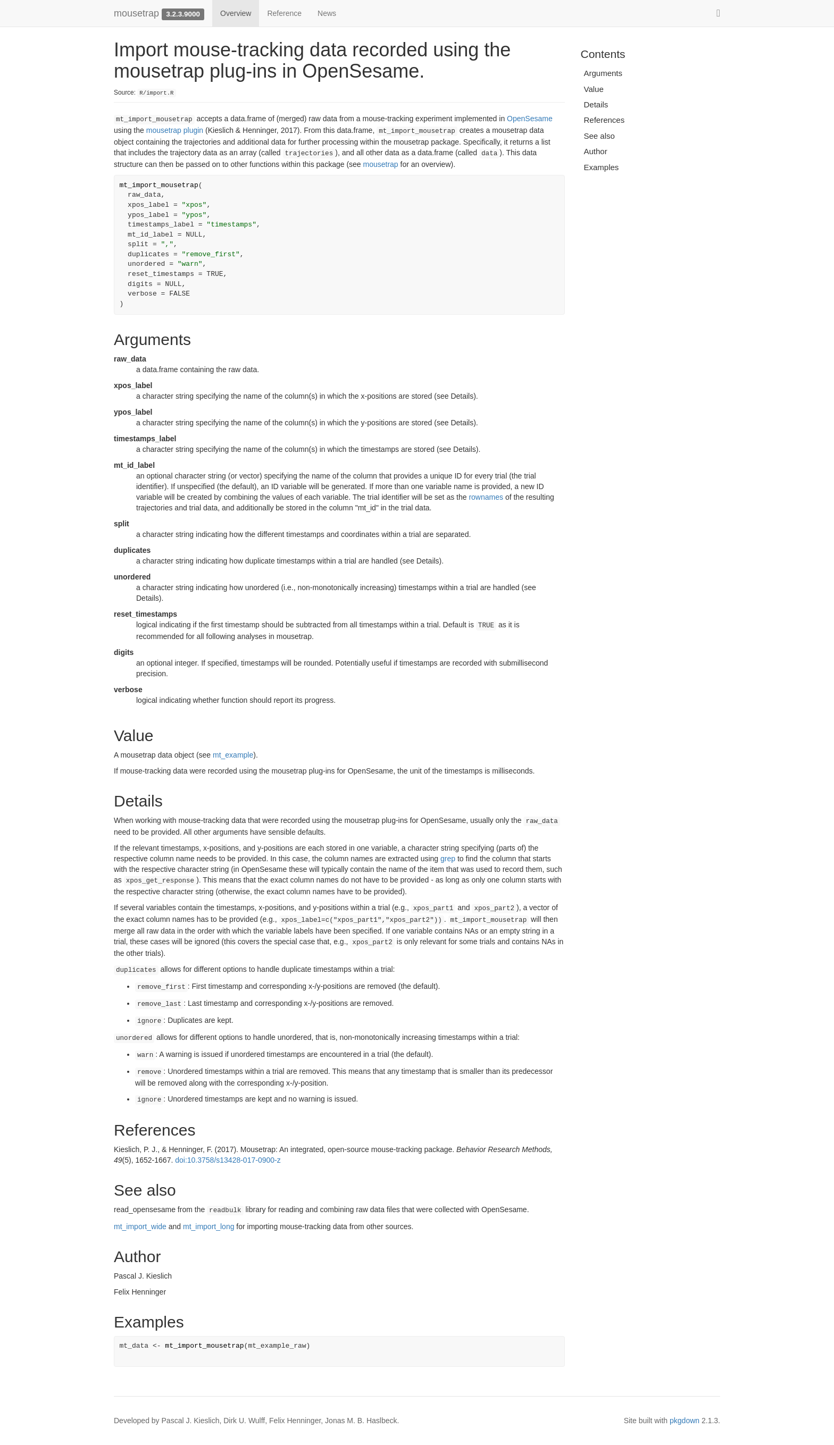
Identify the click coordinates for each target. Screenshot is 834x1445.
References (604, 119)
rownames (486, 497)
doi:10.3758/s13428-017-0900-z (228, 1160)
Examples (601, 167)
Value (594, 89)
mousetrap (136, 13)
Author (595, 151)
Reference (284, 13)
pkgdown (684, 1420)
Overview (235, 13)
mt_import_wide (140, 1226)
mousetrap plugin (174, 130)
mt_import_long (209, 1226)
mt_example (233, 755)
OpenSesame (530, 118)
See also (599, 135)
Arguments (603, 73)
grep (447, 858)
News (327, 13)
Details (596, 104)
